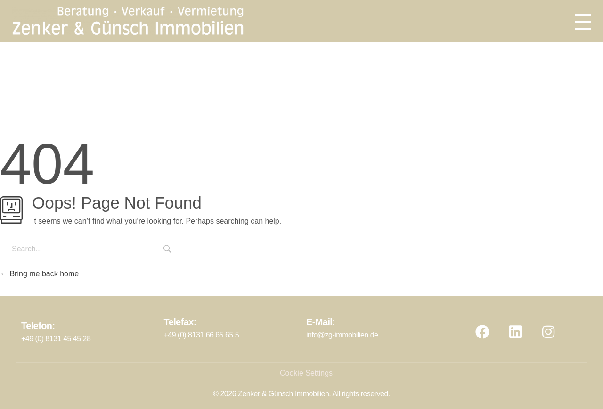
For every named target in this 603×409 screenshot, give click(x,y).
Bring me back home (39, 274)
